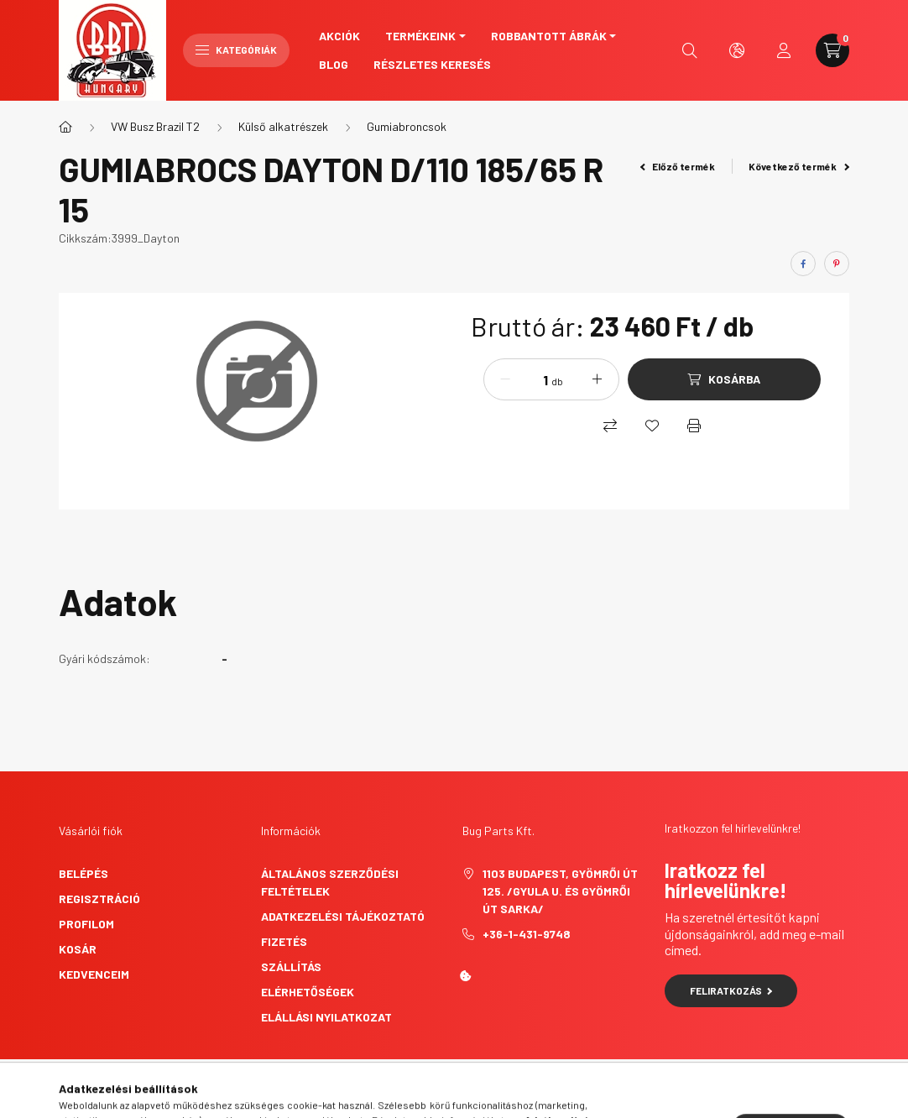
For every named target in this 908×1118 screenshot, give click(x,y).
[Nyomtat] (694, 425)
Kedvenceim (94, 974)
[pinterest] (836, 263)
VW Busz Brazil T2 (155, 126)
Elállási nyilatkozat (326, 1017)
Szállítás (291, 966)
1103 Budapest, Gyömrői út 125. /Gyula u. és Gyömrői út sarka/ (560, 891)
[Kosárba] (724, 379)
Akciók (339, 36)
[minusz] (505, 379)
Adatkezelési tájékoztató (343, 916)
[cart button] (832, 50)
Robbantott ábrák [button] (549, 36)
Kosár (78, 949)
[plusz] (597, 379)
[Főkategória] (65, 127)
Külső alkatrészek (283, 126)
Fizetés (284, 941)
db (557, 381)
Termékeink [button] (420, 36)
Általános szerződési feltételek (330, 882)
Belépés (83, 873)
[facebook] (803, 263)
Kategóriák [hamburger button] (236, 49)
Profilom (86, 924)
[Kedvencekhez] (652, 425)
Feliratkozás (731, 990)
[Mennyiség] (533, 379)
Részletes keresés (432, 64)
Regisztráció (99, 898)
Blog (333, 64)
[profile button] (784, 50)
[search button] (690, 50)
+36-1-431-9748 (527, 934)
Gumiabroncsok (406, 126)
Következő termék (799, 166)
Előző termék (678, 166)
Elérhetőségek (307, 992)
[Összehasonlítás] (610, 425)
